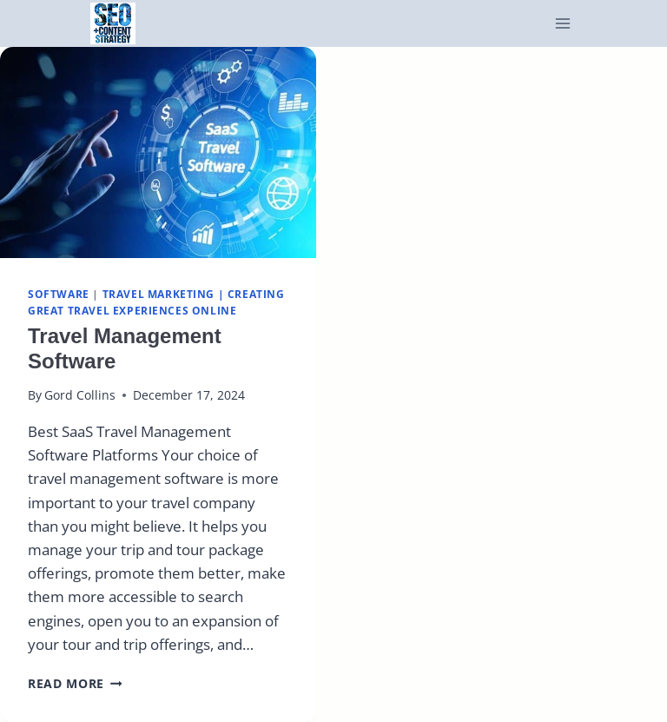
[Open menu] (563, 23)
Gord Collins (80, 395)
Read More (75, 683)
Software (58, 294)
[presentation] (158, 152)
